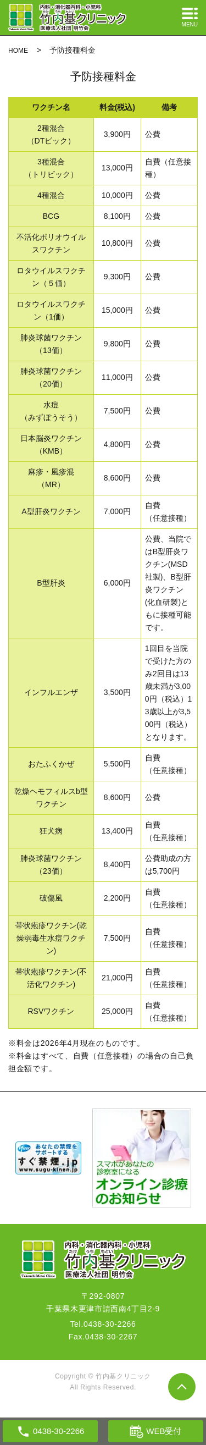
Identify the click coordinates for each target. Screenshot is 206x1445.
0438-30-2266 (109, 1324)
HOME (18, 50)
